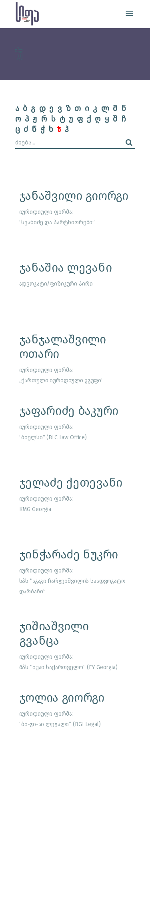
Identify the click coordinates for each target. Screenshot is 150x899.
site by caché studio (49, 883)
